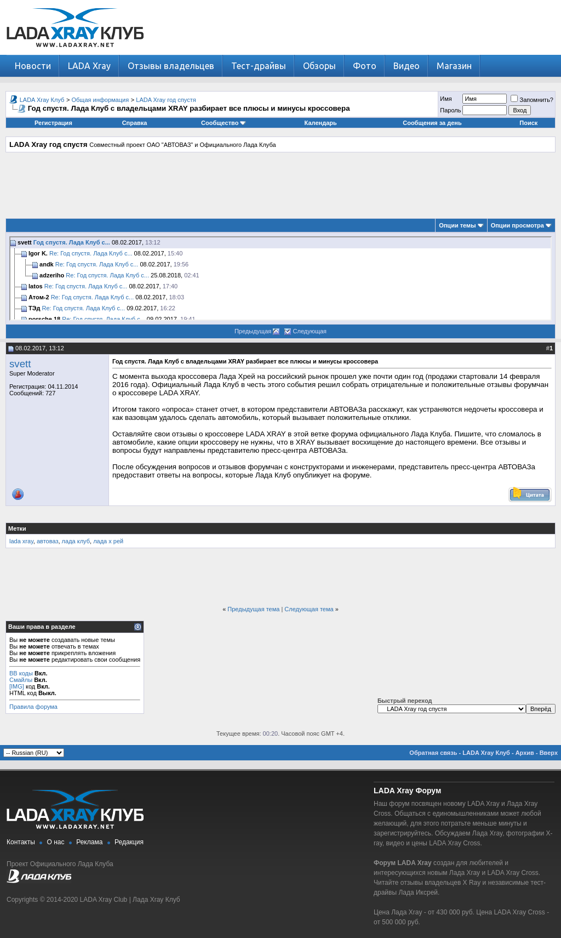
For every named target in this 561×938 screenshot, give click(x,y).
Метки (17, 528)
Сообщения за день (432, 123)
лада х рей (108, 541)
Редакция (129, 842)
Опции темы (457, 225)
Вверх (549, 752)
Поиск (528, 123)
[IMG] (16, 686)
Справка (134, 123)
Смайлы (20, 680)
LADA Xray (89, 66)
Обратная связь (433, 752)
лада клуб (76, 541)
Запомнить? (532, 99)
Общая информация (100, 99)
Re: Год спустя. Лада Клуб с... (91, 253)
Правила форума (33, 706)
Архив (525, 752)
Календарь (321, 123)
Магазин (454, 66)
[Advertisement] (280, 185)
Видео (406, 66)
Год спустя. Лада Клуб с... (71, 242)
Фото (364, 66)
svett (20, 363)
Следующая (310, 331)
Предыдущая (252, 331)
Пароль (450, 110)
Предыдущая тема (253, 609)
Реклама (89, 842)
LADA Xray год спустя (166, 99)
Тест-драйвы (258, 66)
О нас (56, 842)
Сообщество (223, 123)
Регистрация (53, 123)
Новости (33, 66)
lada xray (21, 541)
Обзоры (319, 66)
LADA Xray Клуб (42, 99)
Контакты (21, 842)
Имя (445, 98)
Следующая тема (308, 609)
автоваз (48, 541)
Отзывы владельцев (171, 66)
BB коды (21, 673)
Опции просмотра (517, 225)
